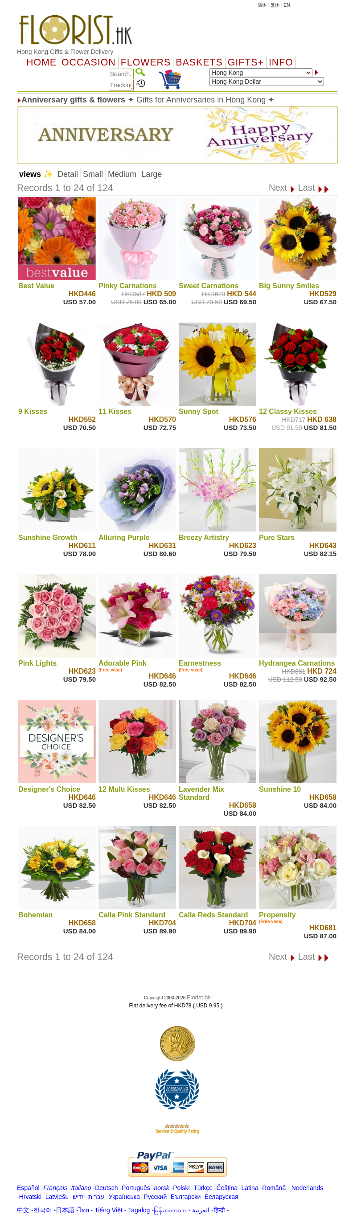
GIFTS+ (246, 62)
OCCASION (89, 62)
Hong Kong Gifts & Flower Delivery (65, 51)
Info (281, 62)
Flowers (146, 62)
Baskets (199, 62)
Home (41, 62)
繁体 (275, 5)
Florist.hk (199, 997)
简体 (262, 5)
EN (287, 5)
